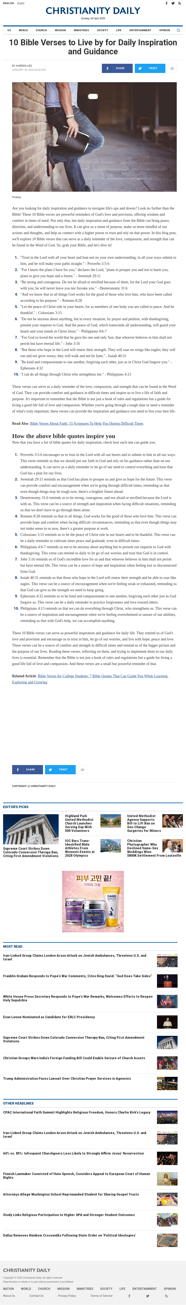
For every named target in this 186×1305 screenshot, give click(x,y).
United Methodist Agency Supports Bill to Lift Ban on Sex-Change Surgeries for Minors (144, 823)
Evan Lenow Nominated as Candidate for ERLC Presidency (49, 1017)
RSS (179, 3)
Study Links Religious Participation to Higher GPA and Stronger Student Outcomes (69, 1215)
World (23, 30)
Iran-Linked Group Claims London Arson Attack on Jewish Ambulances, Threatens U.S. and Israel (74, 957)
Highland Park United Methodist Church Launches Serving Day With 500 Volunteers (79, 823)
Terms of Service (101, 1295)
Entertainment (140, 30)
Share (113, 68)
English (8, 3)
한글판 (20, 3)
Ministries (81, 30)
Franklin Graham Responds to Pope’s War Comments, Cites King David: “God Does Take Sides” (77, 976)
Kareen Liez (24, 65)
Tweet (146, 68)
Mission (60, 30)
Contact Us (36, 1295)
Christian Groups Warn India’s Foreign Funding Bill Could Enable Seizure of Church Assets (74, 1058)
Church (41, 30)
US (9, 30)
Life (118, 30)
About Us (9, 1295)
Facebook (166, 3)
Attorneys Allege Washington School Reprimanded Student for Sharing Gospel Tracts (71, 1194)
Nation (8, 1288)
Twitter (173, 3)
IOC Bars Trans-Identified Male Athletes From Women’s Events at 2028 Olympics (80, 848)
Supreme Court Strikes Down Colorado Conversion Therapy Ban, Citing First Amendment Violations (30, 852)
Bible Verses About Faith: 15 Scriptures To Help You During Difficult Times (86, 423)
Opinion (164, 30)
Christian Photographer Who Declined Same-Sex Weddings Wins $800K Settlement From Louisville (154, 848)
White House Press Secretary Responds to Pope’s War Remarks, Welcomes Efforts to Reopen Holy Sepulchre (77, 998)
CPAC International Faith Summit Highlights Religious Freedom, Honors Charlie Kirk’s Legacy (76, 1112)
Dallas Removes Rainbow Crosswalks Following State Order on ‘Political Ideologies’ (69, 1235)
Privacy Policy (67, 1295)
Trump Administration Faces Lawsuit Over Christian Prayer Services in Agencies (67, 1079)
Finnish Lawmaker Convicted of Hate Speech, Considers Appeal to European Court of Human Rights (76, 1176)
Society (102, 30)
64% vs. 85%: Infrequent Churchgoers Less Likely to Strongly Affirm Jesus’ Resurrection (73, 1153)
